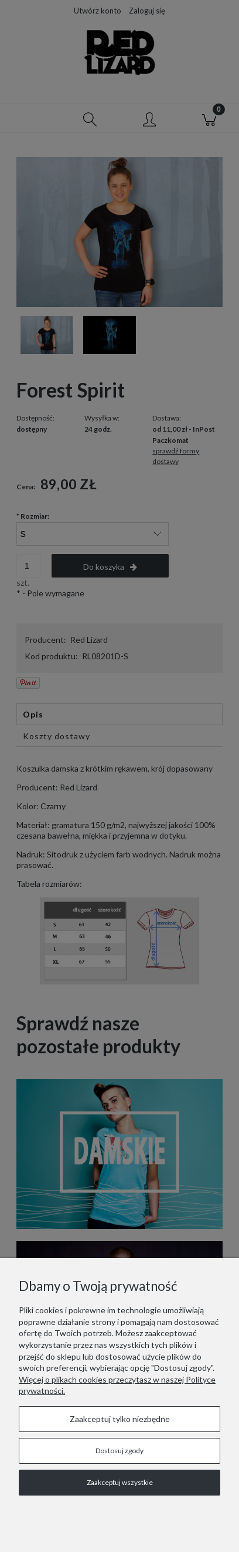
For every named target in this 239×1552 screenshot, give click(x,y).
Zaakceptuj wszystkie (120, 1482)
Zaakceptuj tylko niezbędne (120, 1419)
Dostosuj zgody (119, 1450)
